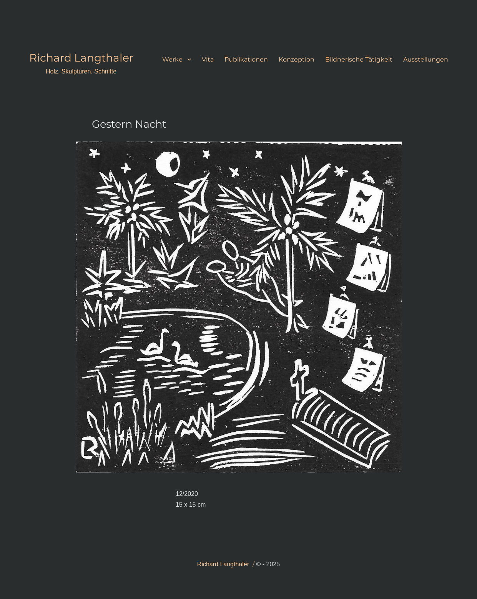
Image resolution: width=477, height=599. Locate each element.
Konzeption (296, 59)
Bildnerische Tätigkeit (358, 59)
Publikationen (246, 59)
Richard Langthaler (81, 57)
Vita (208, 59)
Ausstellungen (425, 59)
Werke (172, 59)
